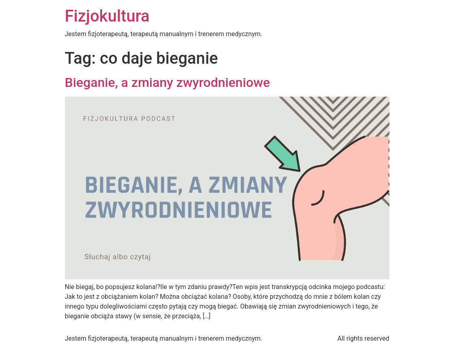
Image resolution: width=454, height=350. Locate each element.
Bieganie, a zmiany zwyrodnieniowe (167, 82)
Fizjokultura (107, 16)
